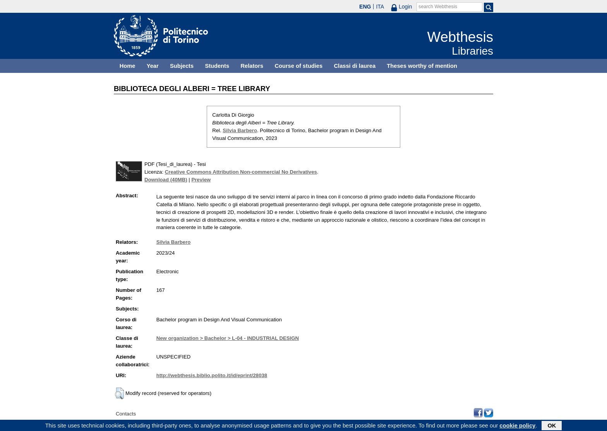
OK (551, 426)
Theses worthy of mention (422, 66)
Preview (201, 180)
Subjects (182, 66)
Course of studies (298, 66)
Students (217, 66)
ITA (380, 6)
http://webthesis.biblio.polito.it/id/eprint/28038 (211, 375)
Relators (251, 66)
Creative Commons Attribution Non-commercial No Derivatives (241, 172)
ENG (365, 6)
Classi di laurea (355, 66)
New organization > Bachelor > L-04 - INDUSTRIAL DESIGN (227, 338)
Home (127, 66)
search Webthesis (437, 6)
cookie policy (517, 426)
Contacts (126, 414)
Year (153, 66)
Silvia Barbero (240, 130)
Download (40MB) (165, 180)
